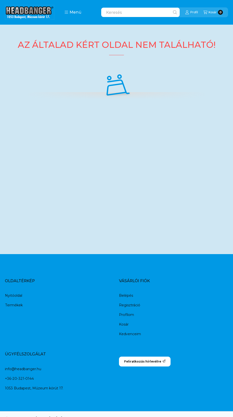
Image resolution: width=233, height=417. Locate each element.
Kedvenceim (130, 334)
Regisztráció (129, 305)
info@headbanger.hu (23, 369)
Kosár (124, 324)
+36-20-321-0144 (19, 378)
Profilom (126, 315)
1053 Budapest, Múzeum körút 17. (34, 388)
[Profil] (191, 12)
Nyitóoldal (13, 295)
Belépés (126, 295)
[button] (73, 12)
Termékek (14, 305)
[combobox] (140, 12)
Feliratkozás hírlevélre (144, 361)
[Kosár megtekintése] (213, 12)
